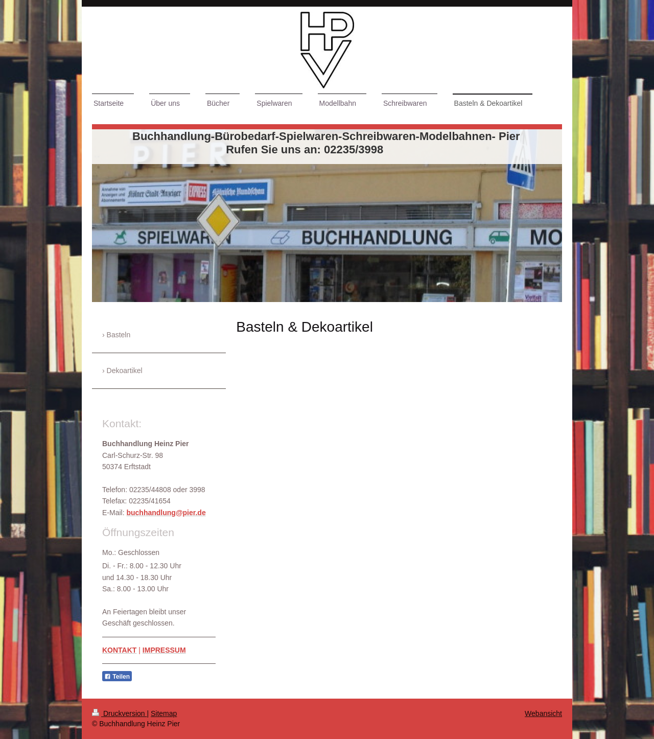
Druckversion (119, 713)
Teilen (117, 676)
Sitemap (164, 713)
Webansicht (543, 713)
